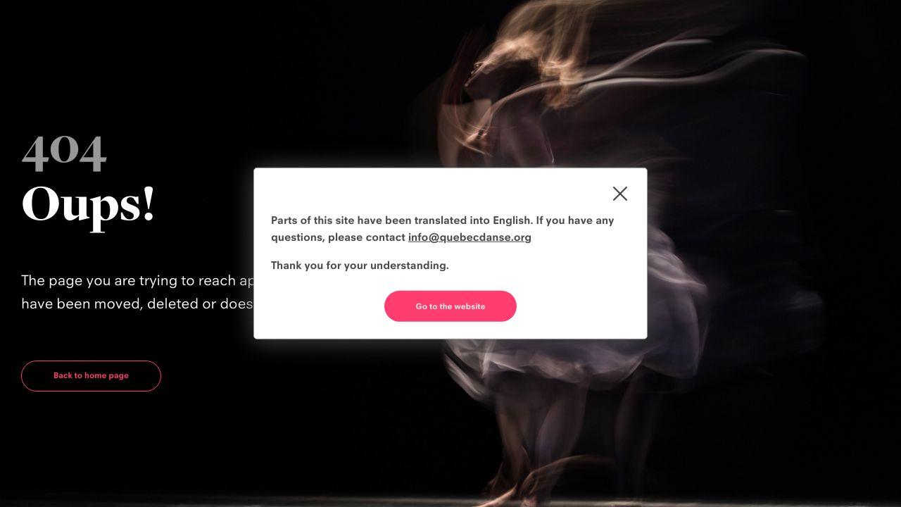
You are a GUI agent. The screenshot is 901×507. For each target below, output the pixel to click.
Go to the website (451, 306)
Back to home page (91, 375)
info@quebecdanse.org (469, 237)
